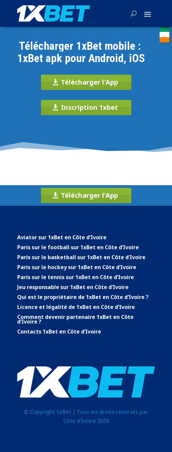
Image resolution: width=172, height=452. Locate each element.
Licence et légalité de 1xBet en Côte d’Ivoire (76, 308)
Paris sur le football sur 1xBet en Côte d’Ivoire (78, 248)
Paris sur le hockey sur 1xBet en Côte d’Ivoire (76, 268)
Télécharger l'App (89, 82)
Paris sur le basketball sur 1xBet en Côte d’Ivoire (81, 258)
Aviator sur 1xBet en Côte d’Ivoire (62, 238)
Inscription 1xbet (89, 107)
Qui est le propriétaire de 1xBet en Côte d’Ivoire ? (83, 298)
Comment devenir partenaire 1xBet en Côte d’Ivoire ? (75, 320)
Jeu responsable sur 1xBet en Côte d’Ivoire (73, 288)
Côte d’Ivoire (79, 420)
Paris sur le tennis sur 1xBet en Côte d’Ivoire (75, 278)
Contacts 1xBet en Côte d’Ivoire (59, 332)
